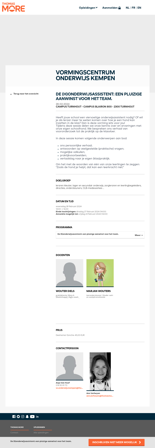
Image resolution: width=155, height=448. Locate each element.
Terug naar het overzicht (25, 94)
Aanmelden (110, 8)
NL (127, 8)
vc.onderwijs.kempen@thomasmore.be (69, 388)
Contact (14, 433)
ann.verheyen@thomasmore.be (100, 396)
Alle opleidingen (41, 433)
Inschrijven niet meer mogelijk (114, 442)
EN (139, 8)
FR (133, 8)
